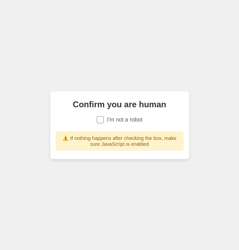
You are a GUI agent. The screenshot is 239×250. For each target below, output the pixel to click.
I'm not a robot (120, 119)
